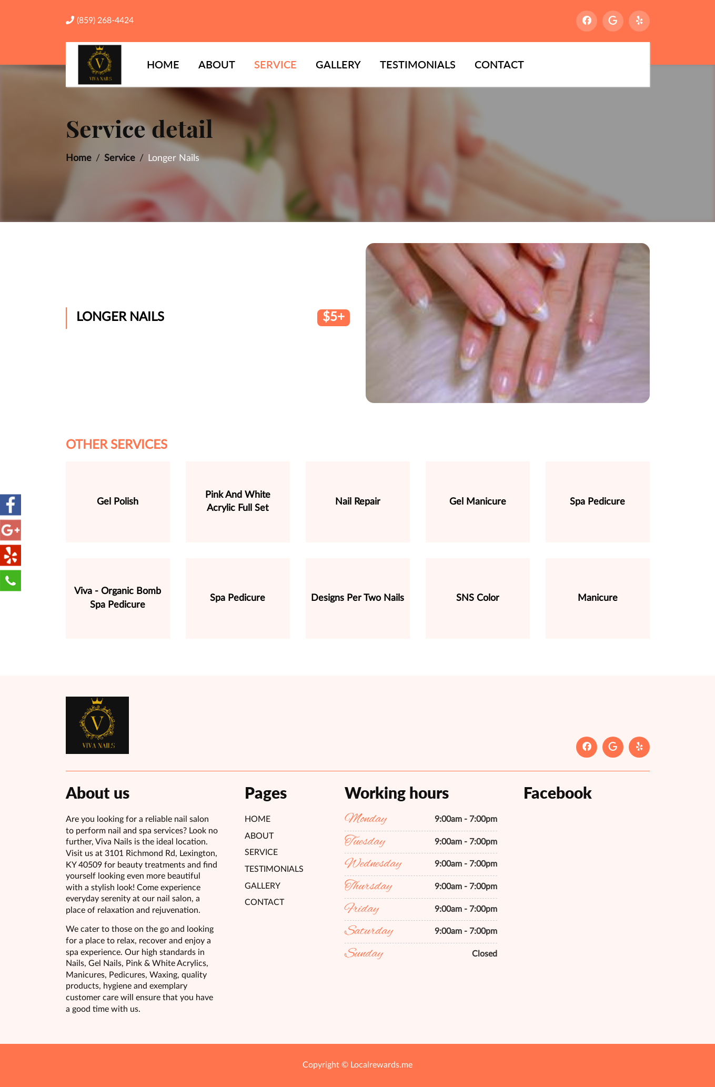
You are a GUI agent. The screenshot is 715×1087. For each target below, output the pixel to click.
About (216, 64)
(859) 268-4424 (100, 20)
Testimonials (418, 64)
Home (163, 64)
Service (275, 64)
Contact (499, 64)
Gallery (338, 64)
